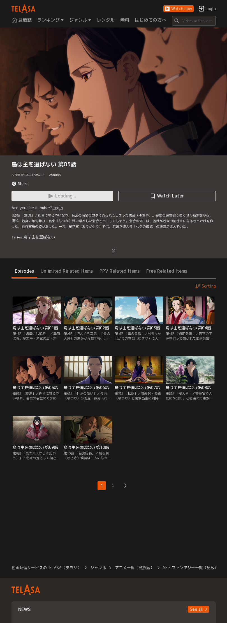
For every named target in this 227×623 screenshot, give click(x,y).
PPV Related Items (119, 271)
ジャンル (98, 567)
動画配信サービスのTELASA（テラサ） (46, 567)
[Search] (194, 21)
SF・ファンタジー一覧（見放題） (193, 567)
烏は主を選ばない (39, 237)
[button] (178, 8)
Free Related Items (166, 271)
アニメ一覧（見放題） (134, 567)
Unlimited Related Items (67, 271)
